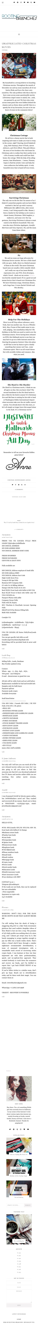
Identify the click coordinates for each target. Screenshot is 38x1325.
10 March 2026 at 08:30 (7, 910)
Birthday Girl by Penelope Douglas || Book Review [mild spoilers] (19, 1176)
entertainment (20, 480)
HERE (31, 275)
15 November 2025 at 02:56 (8, 792)
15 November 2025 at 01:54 (8, 761)
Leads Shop (6, 655)
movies (28, 480)
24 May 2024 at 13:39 (7, 537)
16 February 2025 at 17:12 (8, 657)
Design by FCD (29, 1322)
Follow (8, 1071)
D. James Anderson (9, 758)
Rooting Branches (16, 1322)
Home (19, 1319)
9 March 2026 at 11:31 (7, 819)
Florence (5, 907)
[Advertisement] (19, 1048)
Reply (3, 648)
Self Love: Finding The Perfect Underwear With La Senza (19, 1154)
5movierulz (6, 779)
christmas (11, 480)
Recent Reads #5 (19, 1197)
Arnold (4, 790)
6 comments (19, 489)
